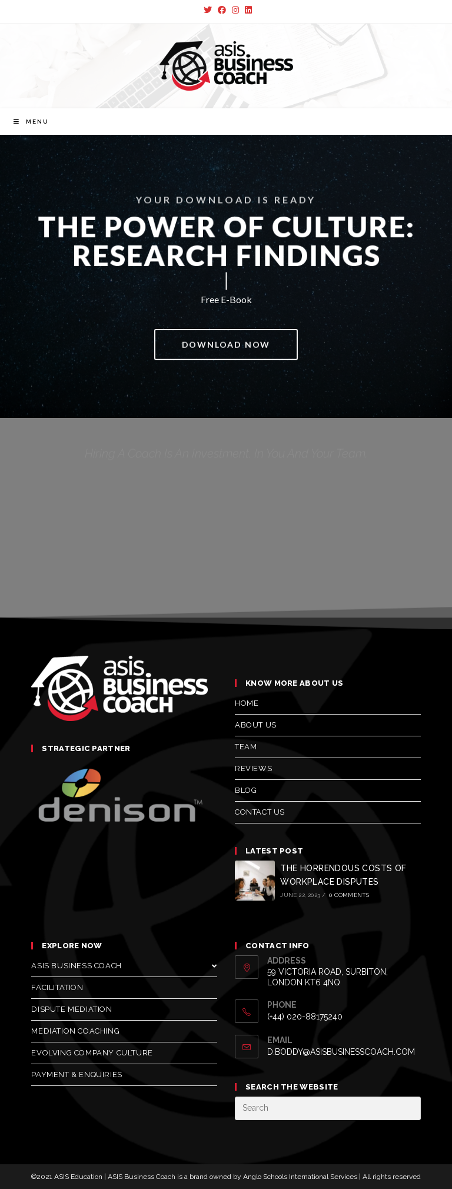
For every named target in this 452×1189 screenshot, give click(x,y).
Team (246, 746)
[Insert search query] (328, 1108)
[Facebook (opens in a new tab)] (222, 10)
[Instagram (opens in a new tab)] (235, 10)
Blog (246, 790)
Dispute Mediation (71, 1009)
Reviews (253, 768)
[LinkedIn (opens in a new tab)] (247, 10)
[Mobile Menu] (31, 121)
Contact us (260, 812)
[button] (226, 347)
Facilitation (57, 987)
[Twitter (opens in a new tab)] (208, 10)
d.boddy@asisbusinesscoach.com (341, 1052)
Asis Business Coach (124, 965)
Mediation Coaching (75, 1031)
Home (246, 703)
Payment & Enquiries (76, 1074)
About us (256, 724)
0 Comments (349, 895)
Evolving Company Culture (91, 1052)
